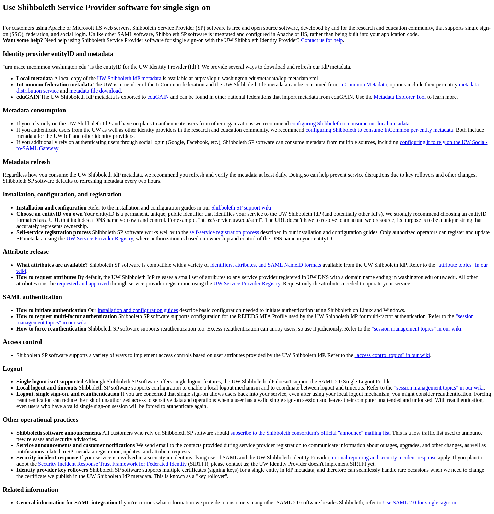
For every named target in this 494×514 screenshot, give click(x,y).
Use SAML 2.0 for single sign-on (419, 502)
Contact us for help (322, 40)
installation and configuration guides (138, 310)
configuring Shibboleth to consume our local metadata (349, 124)
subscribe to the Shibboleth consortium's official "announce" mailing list (310, 433)
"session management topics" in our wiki (416, 329)
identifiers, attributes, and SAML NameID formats (265, 265)
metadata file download (95, 91)
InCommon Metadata (363, 84)
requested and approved (83, 283)
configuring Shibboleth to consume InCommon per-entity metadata (379, 130)
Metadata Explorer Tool (400, 97)
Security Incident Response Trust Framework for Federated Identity (112, 464)
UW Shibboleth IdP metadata (129, 78)
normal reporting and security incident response (384, 458)
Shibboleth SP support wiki (241, 208)
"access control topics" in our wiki (392, 355)
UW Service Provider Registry (99, 238)
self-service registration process (224, 232)
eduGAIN (158, 97)
